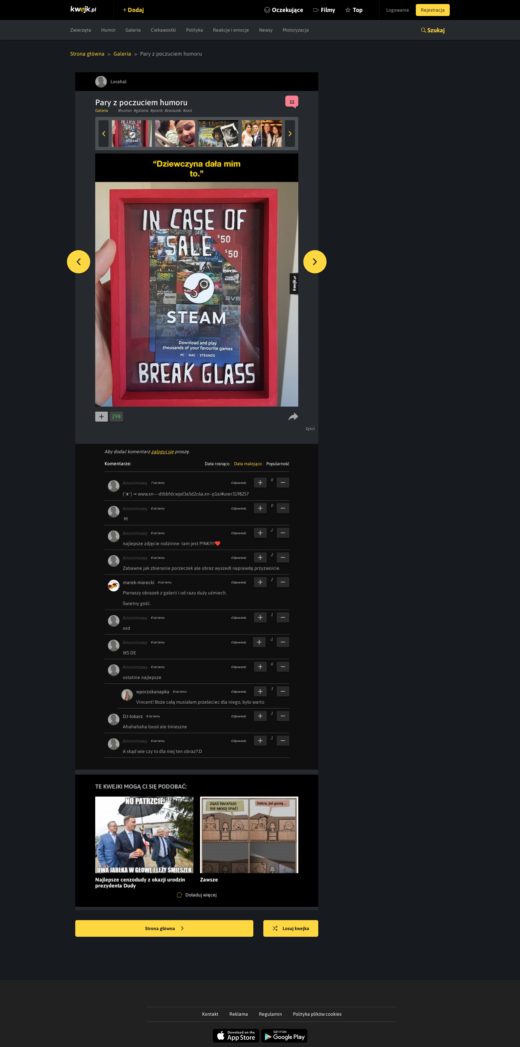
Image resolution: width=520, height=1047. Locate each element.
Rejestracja (433, 10)
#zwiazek (173, 110)
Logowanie (397, 10)
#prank (156, 110)
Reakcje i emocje (231, 30)
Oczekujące (287, 9)
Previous (104, 133)
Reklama (238, 1014)
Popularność (277, 463)
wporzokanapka (152, 691)
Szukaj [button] (436, 30)
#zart (187, 110)
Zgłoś (310, 429)
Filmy (328, 9)
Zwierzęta (80, 30)
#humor (125, 110)
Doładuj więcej (197, 895)
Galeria (133, 30)
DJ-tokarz (133, 716)
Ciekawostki (163, 30)
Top (358, 9)
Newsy (266, 30)
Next (290, 133)
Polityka (194, 30)
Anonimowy (135, 483)
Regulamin (270, 1014)
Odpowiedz (238, 483)
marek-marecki (138, 582)
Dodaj (136, 9)
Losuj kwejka (291, 929)
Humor (108, 30)
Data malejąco (248, 463)
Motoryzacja (296, 30)
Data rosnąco (217, 463)
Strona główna (87, 54)
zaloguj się (162, 451)
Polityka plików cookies (317, 1014)
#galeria (141, 110)
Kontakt (210, 1014)
